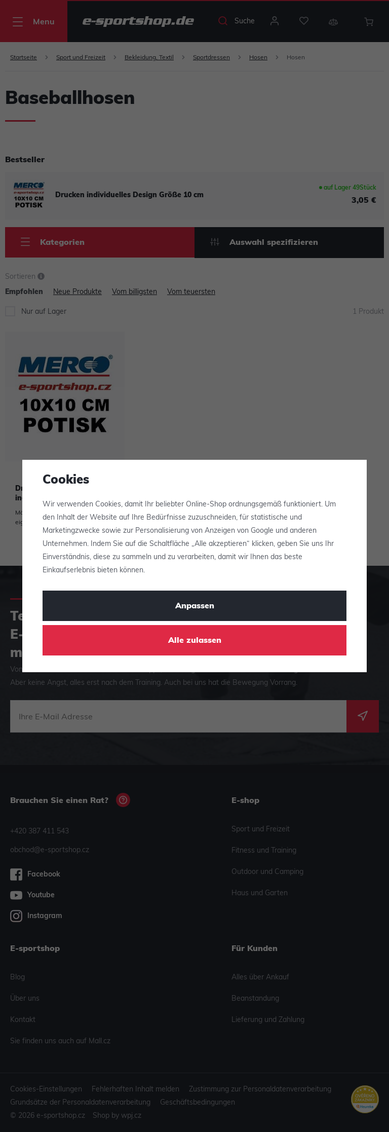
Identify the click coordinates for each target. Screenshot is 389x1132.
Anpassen (194, 606)
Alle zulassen (194, 641)
